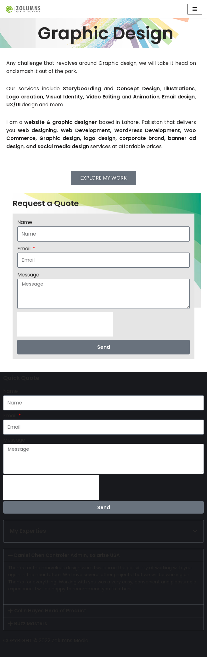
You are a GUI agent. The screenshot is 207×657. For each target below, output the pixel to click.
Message (28, 274)
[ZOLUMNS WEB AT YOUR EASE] (23, 9)
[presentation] (65, 324)
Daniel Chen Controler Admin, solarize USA (67, 555)
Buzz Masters (30, 623)
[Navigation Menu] (194, 9)
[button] (195, 531)
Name (24, 222)
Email (24, 248)
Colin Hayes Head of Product (50, 610)
